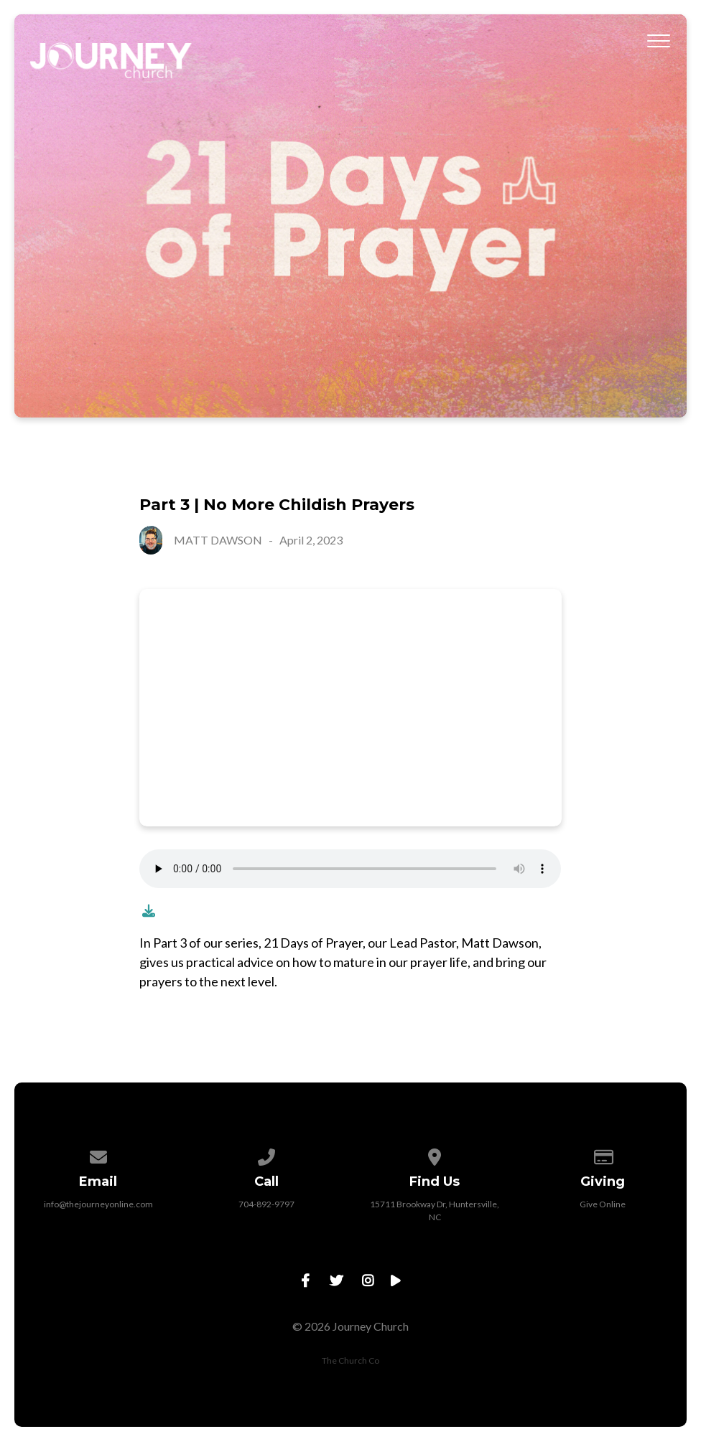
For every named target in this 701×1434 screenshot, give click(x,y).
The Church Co (350, 1360)
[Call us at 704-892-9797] (266, 1154)
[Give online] (602, 1154)
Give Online (603, 1204)
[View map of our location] (434, 1154)
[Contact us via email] (98, 1154)
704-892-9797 (266, 1204)
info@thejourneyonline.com (98, 1204)
